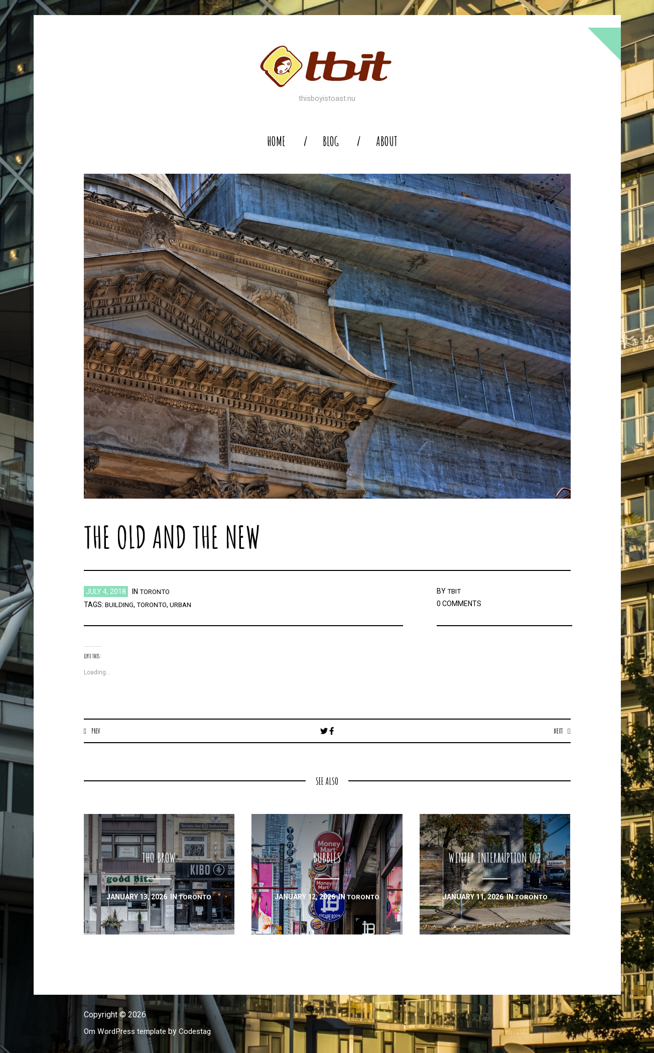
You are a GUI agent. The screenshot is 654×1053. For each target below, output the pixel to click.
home (276, 141)
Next (557, 731)
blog (331, 141)
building (119, 605)
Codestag (201, 1031)
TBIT (454, 591)
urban (184, 605)
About (387, 141)
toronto (156, 592)
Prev (96, 731)
